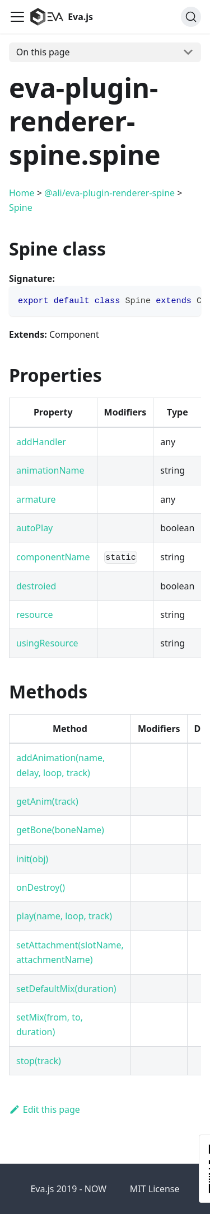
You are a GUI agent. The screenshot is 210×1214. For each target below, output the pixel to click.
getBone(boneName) (60, 830)
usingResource (47, 643)
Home (22, 193)
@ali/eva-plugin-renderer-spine (109, 193)
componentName (53, 557)
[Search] (191, 17)
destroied (36, 586)
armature (36, 499)
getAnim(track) (47, 801)
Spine (20, 207)
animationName (50, 470)
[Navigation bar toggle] (17, 16)
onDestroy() (40, 887)
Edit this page (44, 1109)
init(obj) (32, 859)
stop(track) (38, 1061)
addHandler (41, 442)
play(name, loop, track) (64, 916)
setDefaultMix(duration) (66, 988)
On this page (43, 52)
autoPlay (34, 528)
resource (34, 614)
